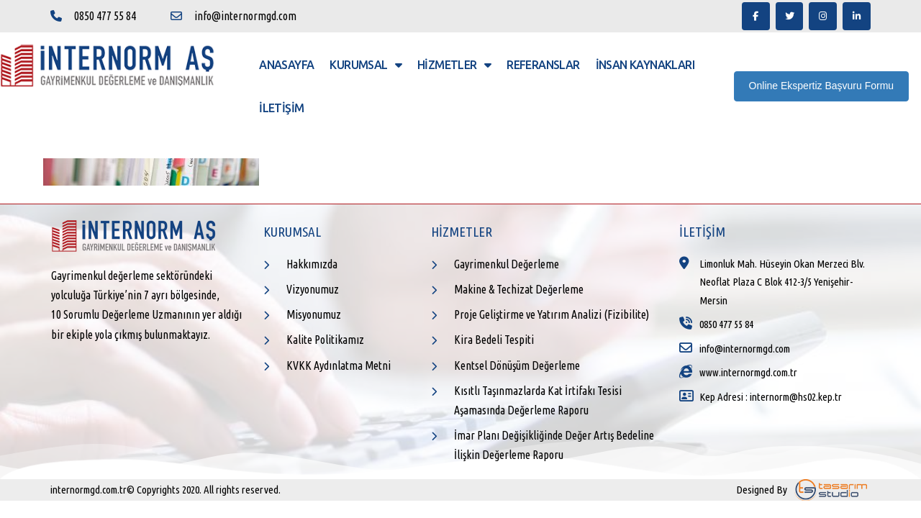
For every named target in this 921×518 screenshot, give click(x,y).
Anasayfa (286, 64)
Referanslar (543, 64)
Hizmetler (454, 65)
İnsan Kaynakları (645, 64)
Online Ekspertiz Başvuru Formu (821, 85)
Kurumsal (365, 65)
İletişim (281, 107)
